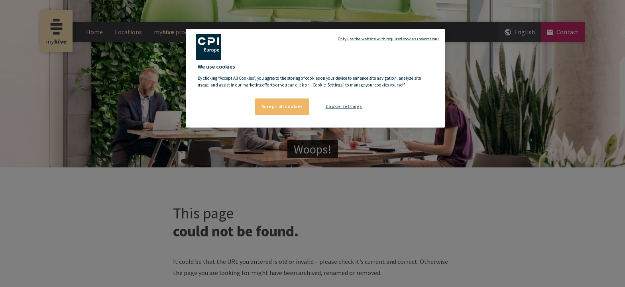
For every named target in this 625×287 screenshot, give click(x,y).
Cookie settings (344, 106)
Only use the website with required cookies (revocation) (388, 38)
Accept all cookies (282, 106)
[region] (315, 78)
